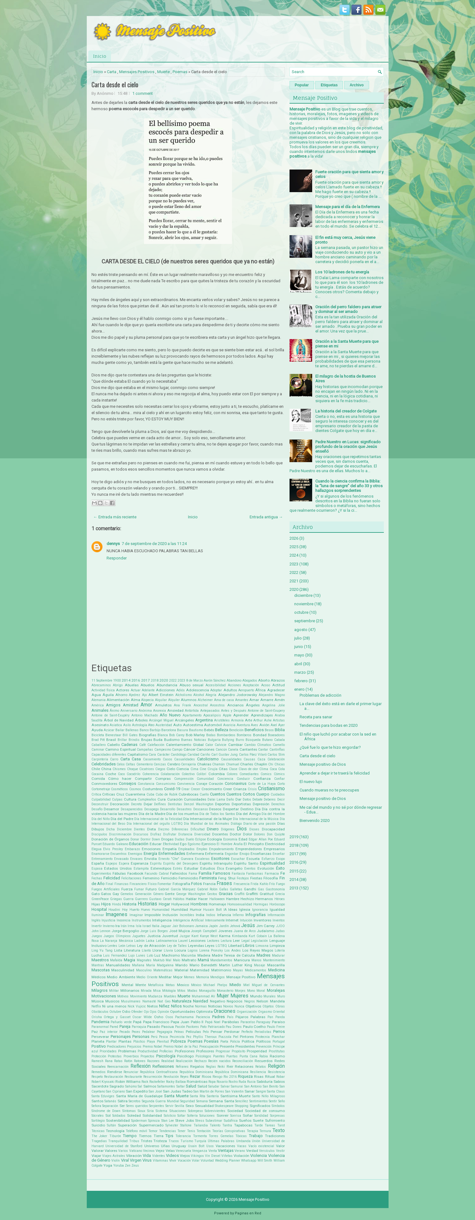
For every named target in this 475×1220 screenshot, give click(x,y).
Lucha (96, 955)
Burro (240, 740)
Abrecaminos (101, 685)
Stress (199, 1121)
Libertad (235, 945)
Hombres (199, 904)
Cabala (279, 740)
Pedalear (148, 1032)
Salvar (225, 1086)
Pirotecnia (262, 1037)
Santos (97, 1101)
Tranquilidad (118, 1141)
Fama (193, 874)
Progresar (223, 1051)
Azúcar (109, 730)
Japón (213, 926)
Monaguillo (207, 991)
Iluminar (97, 915)
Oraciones (224, 1011)
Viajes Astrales (113, 1156)
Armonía (237, 720)
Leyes (209, 945)
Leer (236, 940)
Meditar (165, 977)
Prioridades (108, 1051)
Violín (115, 1160)
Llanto (146, 950)
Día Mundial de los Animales (206, 824)
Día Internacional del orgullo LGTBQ (155, 824)
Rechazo (200, 1061)
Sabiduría (265, 1081)
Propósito (238, 1051)
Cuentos (217, 794)
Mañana (138, 965)
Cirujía (212, 769)
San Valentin (234, 1091)
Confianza (262, 778)
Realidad (167, 1061)
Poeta (224, 1041)
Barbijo (155, 730)
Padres (218, 1016)
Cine (203, 769)
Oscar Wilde (142, 1017)
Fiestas (256, 878)
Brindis (134, 740)
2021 (294, 581)
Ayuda (97, 730)
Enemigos (135, 854)
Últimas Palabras (221, 1141)
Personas (140, 1036)
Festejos (243, 878)
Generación (143, 894)
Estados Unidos (118, 868)
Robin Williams (128, 1081)
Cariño (205, 755)
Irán (124, 926)
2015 (294, 871)
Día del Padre (122, 819)
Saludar (213, 1086)
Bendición (236, 730)
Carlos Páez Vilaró (253, 755)
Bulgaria (214, 740)
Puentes (219, 1056)
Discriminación (120, 834)
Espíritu (156, 863)
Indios (210, 915)
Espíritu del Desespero (180, 863)
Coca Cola (277, 769)
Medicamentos (255, 970)
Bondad (260, 735)
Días (281, 823)
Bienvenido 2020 (314, 820)
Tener (181, 1131)
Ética (220, 868)
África (260, 690)
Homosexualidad (239, 904)
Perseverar (100, 1036)
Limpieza (277, 945)
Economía (230, 839)
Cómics (279, 774)
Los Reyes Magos (257, 950)
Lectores (213, 941)
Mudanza (155, 996)
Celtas (130, 764)
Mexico (183, 985)
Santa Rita (197, 1096)
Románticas (197, 1081)
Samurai (237, 1086)
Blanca (162, 735)
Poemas (180, 71)
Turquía (200, 1141)
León (122, 946)
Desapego (151, 809)
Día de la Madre (152, 814)
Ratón (128, 1061)
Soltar (181, 1116)
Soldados (118, 1116)
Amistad (130, 705)
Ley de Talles (177, 946)
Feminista (208, 878)
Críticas (108, 794)
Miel (246, 985)
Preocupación (209, 1047)
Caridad (193, 755)
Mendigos (217, 977)
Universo (151, 1146)
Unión (256, 1141)
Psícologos (203, 1056)
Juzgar (185, 936)
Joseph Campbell (204, 931)
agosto (300, 629)
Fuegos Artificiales (105, 889)
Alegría (211, 695)
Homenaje (217, 904)
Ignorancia (260, 910)
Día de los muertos (182, 814)
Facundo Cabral (157, 874)
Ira (117, 926)
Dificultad (198, 829)
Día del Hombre (273, 814)
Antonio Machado (144, 715)
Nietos (152, 1006)
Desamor (111, 809)
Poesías (211, 1041)
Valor (280, 1146)
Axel (274, 725)
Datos (247, 799)
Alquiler (174, 700)
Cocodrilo (133, 774)
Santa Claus (276, 1091)
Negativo (217, 1001)
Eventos (250, 868)
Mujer (223, 996)
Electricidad (275, 844)
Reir (230, 1066)
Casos (167, 759)
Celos (121, 764)
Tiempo (130, 1135)
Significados (260, 1106)
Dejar (148, 804)
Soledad (134, 1115)
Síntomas (129, 1111)
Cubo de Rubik (167, 794)
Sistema (161, 1111)
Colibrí (201, 774)
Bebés (209, 730)
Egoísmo (194, 844)
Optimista (204, 1011)
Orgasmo (265, 1012)
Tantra (227, 1125)
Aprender (241, 715)
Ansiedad (175, 710)
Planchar (278, 1037)
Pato (203, 1027)
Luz (157, 955)
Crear (185, 789)
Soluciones (207, 1116)
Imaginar (136, 915)
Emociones (151, 849)
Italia (155, 926)
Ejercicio (209, 844)
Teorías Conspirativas (228, 1131)
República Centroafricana (159, 1072)
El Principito (254, 844)
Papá (137, 1022)
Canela (233, 750)
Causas (249, 759)
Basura (182, 730)
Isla (138, 926)
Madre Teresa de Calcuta (233, 955)
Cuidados (278, 794)
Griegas (116, 899)
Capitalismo (137, 754)
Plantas (125, 1041)
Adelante (148, 690)
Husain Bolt (212, 910)
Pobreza (178, 1041)
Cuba (150, 794)
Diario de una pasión (259, 824)
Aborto (264, 680)
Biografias (147, 735)
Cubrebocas (188, 794)
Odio (126, 1011)
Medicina (276, 970)
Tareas (270, 1125)
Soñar (248, 1115)
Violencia (258, 1155)
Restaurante (133, 1077)
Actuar (136, 690)
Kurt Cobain (258, 936)
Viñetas (227, 1156)
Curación (175, 799)
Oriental (279, 1012)
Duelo (190, 839)
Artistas (279, 720)
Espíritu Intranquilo (216, 863)
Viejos (185, 1155)
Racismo (277, 1056)
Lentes (112, 946)
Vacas (241, 1146)
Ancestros (217, 705)
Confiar (279, 779)
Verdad (252, 1150)
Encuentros (118, 854)
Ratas (118, 1061)
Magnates (144, 960)
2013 (294, 888)
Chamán (218, 764)
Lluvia (168, 950)
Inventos (279, 920)
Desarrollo (167, 809)
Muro (281, 996)
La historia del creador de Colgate (346, 411)
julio (298, 638)
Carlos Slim (276, 755)
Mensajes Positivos (136, 71)
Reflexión (140, 1066)
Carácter (163, 755)
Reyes (184, 1077)
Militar (114, 991)
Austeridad (164, 725)
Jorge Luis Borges (154, 931)
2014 (126, 680)
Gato (95, 894)
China (106, 769)
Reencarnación (118, 1067)
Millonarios (129, 990)
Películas (193, 1031)
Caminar (97, 750)
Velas (170, 1150)
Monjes (240, 991)
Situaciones (177, 1111)
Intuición (246, 920)
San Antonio (253, 1086)
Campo (177, 750)
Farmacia (272, 874)
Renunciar (131, 1072)
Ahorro (121, 695)
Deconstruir (99, 804)
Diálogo (236, 824)
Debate (257, 799)
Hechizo (247, 899)
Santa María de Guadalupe (139, 1096)
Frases (224, 883)
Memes (189, 977)
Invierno (108, 926)
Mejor (178, 977)
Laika (150, 941)
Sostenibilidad (118, 1120)
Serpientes (156, 1106)
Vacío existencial (261, 1146)
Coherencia (150, 774)
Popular (302, 85)
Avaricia (229, 725)
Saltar (180, 1086)
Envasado (121, 859)
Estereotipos (161, 868)
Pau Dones (234, 1027)
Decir (281, 799)
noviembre (303, 604)
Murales (269, 996)
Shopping (241, 1106)
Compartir (143, 778)
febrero (301, 680)
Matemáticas (163, 970)
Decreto (136, 804)
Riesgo (217, 1077)
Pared (114, 1027)
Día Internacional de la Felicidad (158, 819)
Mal (168, 960)
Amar (254, 700)
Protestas (115, 1056)
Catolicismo (208, 759)
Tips (169, 1135)
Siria (150, 1111)
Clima (263, 769)
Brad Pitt (98, 740)
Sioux (141, 1111)
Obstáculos (99, 1012)
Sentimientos (258, 1101)
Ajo (144, 695)
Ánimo (114, 711)
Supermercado (151, 1125)
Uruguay (179, 1146)
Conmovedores (104, 783)
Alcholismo (183, 695)
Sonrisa (235, 1116)
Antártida (192, 711)
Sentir (273, 1101)
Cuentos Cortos (240, 794)
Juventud (170, 936)
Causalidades (231, 759)
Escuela (253, 858)
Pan (270, 1017)
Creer (227, 789)
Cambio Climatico (257, 745)
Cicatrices (146, 769)
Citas (223, 769)
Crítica (96, 794)
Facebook (135, 873)
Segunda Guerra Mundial (160, 1101)
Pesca (163, 1037)
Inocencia (123, 920)
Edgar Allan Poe (261, 839)
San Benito (271, 1086)
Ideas (232, 909)
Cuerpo (262, 794)
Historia (129, 904)
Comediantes (249, 774)
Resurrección (152, 1077)
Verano (240, 1151)
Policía (235, 1041)
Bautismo (196, 730)
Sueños (245, 1120)
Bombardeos (226, 735)
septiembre (304, 620)
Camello (279, 745)
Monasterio (225, 991)
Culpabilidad (101, 799)
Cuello (204, 794)
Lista (118, 950)
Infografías (256, 914)
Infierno (238, 915)
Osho (158, 1017)
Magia (129, 960)
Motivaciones (103, 996)
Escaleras (202, 859)
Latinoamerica (166, 941)
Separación (110, 1106)
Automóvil (213, 725)
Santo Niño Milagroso (268, 1096)
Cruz (120, 794)
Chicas (279, 764)
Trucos (173, 1141)
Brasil (111, 739)
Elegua (96, 849)
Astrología (139, 725)
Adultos (230, 690)
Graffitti (252, 894)
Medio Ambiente (121, 977)
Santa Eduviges (103, 1096)
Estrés (177, 868)
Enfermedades (171, 853)
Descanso (200, 809)
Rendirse (114, 1072)
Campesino (162, 750)
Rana (109, 1061)
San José (155, 1091)
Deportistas (241, 804)
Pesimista (177, 1037)
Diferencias (180, 829)
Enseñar (279, 854)
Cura (161, 799)
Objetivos (253, 1006)
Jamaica (201, 926)
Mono (251, 991)
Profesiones (185, 1051)
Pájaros (241, 1017)
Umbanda (243, 1141)
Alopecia (147, 700)
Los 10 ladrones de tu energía (342, 272)
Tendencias (167, 1131)
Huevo (145, 910)
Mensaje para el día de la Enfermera (347, 206)
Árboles (141, 720)
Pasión (180, 1027)
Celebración (276, 759)
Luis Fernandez (115, 955)
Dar (238, 799)
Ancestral (201, 705)
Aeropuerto (246, 690)
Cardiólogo (178, 755)
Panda (280, 1017)
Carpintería (99, 759)
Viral (125, 1160)
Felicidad (111, 878)
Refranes (182, 1067)
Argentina (204, 720)
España (97, 863)
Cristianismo (271, 788)
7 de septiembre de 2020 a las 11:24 (154, 543)
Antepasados (210, 711)
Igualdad (277, 909)
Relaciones (244, 1066)
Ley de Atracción (151, 945)
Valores (111, 1150)
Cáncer (190, 749)
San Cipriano (115, 1091)
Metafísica (155, 985)
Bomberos (244, 735)
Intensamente (215, 920)
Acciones (234, 685)
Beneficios (254, 729)
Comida (98, 778)
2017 (145, 680)
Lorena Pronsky (211, 950)
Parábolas (230, 1022)
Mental (127, 985)
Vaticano (135, 1151)
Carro (114, 759)
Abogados (249, 680)
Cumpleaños (147, 799)
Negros (249, 1001)
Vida (147, 1155)
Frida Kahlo (259, 884)
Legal (245, 941)
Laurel (183, 941)
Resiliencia (258, 1072)
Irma (131, 926)
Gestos (212, 894)
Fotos (196, 883)
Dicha (110, 829)
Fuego (280, 884)
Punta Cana (249, 1056)
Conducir (243, 779)
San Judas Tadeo (177, 1091)
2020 (163, 680)
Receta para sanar (316, 717)
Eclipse (200, 839)
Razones (153, 1061)
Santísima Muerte (235, 1096)
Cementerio (144, 764)
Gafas (223, 889)
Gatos (106, 894)
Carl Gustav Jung (224, 755)
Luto (150, 955)
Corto (281, 784)
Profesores (205, 1051)
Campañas (145, 750)
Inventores (262, 920)
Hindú (116, 904)
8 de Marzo (194, 680)
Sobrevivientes (215, 1111)
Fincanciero (138, 884)
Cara (152, 755)
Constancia (146, 784)
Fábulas (119, 873)
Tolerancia (183, 1136)
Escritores (220, 858)
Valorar (97, 1150)
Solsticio (170, 1116)
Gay (116, 894)
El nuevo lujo (311, 781)
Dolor (247, 834)
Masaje (259, 965)
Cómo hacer (119, 778)
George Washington (191, 894)
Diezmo (163, 829)
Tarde (258, 1125)
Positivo (98, 1046)
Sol (108, 1115)
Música (97, 1001)
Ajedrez (134, 695)
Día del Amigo (248, 814)
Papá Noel (213, 1022)
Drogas (167, 839)
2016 (135, 680)
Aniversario (128, 711)
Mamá (203, 960)
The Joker (99, 1136)
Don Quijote (276, 834)
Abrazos (278, 680)
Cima (194, 769)
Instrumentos (141, 920)
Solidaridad (152, 1115)
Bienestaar (113, 735)
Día (258, 809)
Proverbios (131, 1056)
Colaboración (170, 774)
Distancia (185, 834)
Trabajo (256, 1135)
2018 (154, 680)
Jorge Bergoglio (125, 931)
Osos (169, 1017)
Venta (212, 1151)
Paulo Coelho (254, 1026)
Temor (152, 1131)
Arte (248, 720)
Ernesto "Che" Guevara (175, 859)
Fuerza (127, 889)
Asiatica (116, 725)
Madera (203, 955)
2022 (173, 680)
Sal (140, 1086)
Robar (280, 1077)
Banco (144, 730)
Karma (224, 936)
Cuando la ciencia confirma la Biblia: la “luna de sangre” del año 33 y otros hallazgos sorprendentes (349, 486)
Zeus (135, 1165)
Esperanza (139, 863)
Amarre (266, 700)
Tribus (134, 1141)
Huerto (134, 910)
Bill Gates (130, 735)
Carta (111, 71)
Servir (169, 1106)
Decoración (119, 804)
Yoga (107, 1165)
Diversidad (202, 834)
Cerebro (173, 764)
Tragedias (99, 1141)
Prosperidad (257, 1051)
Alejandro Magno (271, 695)
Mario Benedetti (203, 965)
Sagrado (116, 1086)
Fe (282, 873)
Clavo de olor (248, 769)
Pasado (153, 1026)
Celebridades (103, 764)
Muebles (170, 996)
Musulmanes (131, 1001)
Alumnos (188, 700)
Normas (201, 1006)
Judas (280, 931)
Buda (158, 739)
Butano (267, 740)
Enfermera (195, 853)
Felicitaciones (131, 878)
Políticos (263, 1041)
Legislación (259, 941)
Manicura (242, 960)
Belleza (221, 729)
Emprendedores (248, 849)
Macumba (188, 955)
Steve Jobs (184, 1120)
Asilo (127, 725)
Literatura (132, 950)
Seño (281, 1101)
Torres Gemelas (221, 1136)
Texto (279, 1130)
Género (158, 894)
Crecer (195, 789)
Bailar (119, 730)
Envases (136, 859)
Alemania (98, 700)
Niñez (164, 1006)
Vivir (172, 1160)
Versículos (267, 1151)
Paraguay (263, 1022)
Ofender (137, 1012)
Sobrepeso (195, 1111)
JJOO (280, 926)
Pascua (167, 1026)
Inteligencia (162, 920)
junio (298, 646)
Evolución (265, 868)
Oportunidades (182, 1011)
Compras (163, 778)
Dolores (259, 834)
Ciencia (182, 769)
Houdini (114, 910)
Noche (188, 1006)
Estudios (207, 868)
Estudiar (191, 868)
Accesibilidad (216, 685)
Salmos (149, 1086)
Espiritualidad (272, 863)
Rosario (222, 1082)
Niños (176, 1006)
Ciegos (160, 769)
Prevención (264, 1047)
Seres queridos (137, 1106)
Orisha (96, 1017)
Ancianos (235, 705)
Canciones (205, 749)
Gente (169, 894)
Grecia (280, 894)
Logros (193, 950)
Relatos (260, 1067)
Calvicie (220, 745)
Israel (146, 926)
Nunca (239, 1006)
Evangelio (234, 868)
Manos (256, 960)
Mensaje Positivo (241, 977)
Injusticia (108, 920)
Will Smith (264, 1160)
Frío (272, 884)
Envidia (150, 858)
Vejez (160, 1150)
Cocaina (97, 774)
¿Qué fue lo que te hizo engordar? (330, 747)
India (200, 915)
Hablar (191, 899)
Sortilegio (98, 1121)
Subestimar (214, 1121)
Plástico (139, 1041)
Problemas (127, 1051)
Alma (135, 700)
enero (299, 689)
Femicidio (169, 878)
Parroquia (139, 1027)
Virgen (135, 1160)
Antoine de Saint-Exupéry (110, 715)
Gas (261, 889)
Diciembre (124, 829)
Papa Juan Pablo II (187, 1022)
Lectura (226, 941)
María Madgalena (160, 965)
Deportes (222, 804)
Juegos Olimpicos (117, 936)
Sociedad (235, 1111)
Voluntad (207, 1160)
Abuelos (147, 685)
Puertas (232, 1056)
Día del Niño (100, 819)
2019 (294, 836)
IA (225, 910)
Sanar (250, 1091)
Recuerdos (264, 1061)
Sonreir (223, 1115)
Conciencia (225, 779)
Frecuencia (242, 884)
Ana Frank (182, 705)
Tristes (146, 1141)
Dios (242, 829)
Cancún (221, 750)
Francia (209, 884)
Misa (157, 991)
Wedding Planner (227, 1160)
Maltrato (189, 960)
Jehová (235, 926)
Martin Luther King (235, 965)
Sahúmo (131, 1086)
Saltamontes (166, 1086)
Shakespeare (224, 1106)
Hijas (95, 904)
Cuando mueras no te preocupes (329, 790)
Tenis (191, 1131)
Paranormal (100, 1027)
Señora (96, 1106)
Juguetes (139, 936)
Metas (170, 985)
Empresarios (274, 849)
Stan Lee (167, 1121)
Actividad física (103, 690)
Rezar (195, 1076)
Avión (264, 725)
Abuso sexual (192, 685)
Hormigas (260, 904)
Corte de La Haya (261, 784)
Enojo (244, 853)
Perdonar (232, 1031)
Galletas (236, 889)
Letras (131, 946)
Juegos (96, 936)
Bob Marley (195, 735)
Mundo (256, 996)
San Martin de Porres (208, 1091)
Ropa (212, 1082)
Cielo (171, 769)
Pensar (216, 1031)
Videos (172, 1155)
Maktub (158, 960)
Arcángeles (184, 720)
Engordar (231, 854)
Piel (235, 1037)
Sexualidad (204, 1106)
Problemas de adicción (320, 695)
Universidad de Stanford (123, 1146)
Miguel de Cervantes (268, 985)
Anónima (145, 711)
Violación (241, 1155)
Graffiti (239, 894)
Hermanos (264, 899)
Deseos (215, 809)
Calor (209, 745)
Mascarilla (276, 965)
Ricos (206, 1076)
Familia (205, 873)
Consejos (127, 783)
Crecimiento (212, 789)
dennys (113, 543)
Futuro (151, 889)
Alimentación (118, 700)
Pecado (124, 1032)
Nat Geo (163, 1001)
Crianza (239, 789)
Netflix (96, 1006)
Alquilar (161, 700)
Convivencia (186, 784)
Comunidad (205, 779)
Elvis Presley (113, 849)
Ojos (153, 1012)
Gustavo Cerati (160, 899)
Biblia (280, 729)
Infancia (224, 915)
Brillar (122, 740)
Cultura (130, 799)
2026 (294, 538)
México (196, 985)
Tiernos (145, 1136)
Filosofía (270, 878)
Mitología (169, 991)
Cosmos (135, 789)
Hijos (106, 904)
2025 (294, 546)
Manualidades (118, 965)
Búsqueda (253, 740)
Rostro (233, 1082)
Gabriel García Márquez (177, 889)
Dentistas (175, 804)
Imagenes (116, 914)
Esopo (280, 859)
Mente (140, 985)
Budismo (172, 739)
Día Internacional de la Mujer (207, 819)
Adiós (180, 690)
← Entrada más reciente (114, 517)
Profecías (166, 1051)
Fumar (139, 889)
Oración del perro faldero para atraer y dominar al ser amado (348, 309)
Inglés (96, 920)
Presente (227, 1046)
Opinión (163, 1012)
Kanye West (209, 936)
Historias (147, 904)
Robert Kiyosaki (102, 1082)
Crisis (252, 789)
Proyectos (147, 1056)
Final (109, 884)
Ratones (140, 1061)
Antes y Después (233, 711)
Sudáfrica (231, 1121)
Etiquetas (329, 85)
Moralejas (276, 990)
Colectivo (188, 774)
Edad (243, 839)
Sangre (261, 1091)
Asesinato (100, 725)
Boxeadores (276, 735)
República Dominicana (231, 1072)
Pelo (206, 1032)
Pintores (247, 1036)
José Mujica (179, 931)
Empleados (186, 849)
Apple (227, 715)
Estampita (141, 868)
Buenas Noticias (193, 740)
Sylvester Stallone (178, 1125)
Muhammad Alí (203, 996)
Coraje (201, 783)
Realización (184, 1061)
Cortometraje (100, 789)
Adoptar (216, 690)
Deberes (270, 799)
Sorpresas (277, 1116)
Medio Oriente (146, 977)
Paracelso (247, 1022)
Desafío (96, 809)
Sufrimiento (275, 1120)
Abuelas (132, 685)
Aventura (243, 725)
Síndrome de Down (105, 1111)
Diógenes (228, 829)
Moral (261, 991)
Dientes (139, 829)
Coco (121, 774)
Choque (132, 769)
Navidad (200, 1001)
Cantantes (248, 749)
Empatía (170, 849)
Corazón (216, 783)
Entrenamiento (102, 859)
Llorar (157, 950)
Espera (124, 863)
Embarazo (132, 849)
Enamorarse (100, 854)
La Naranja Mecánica (116, 941)
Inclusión (170, 915)
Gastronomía (275, 889)
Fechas (96, 878)
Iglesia (244, 909)
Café (142, 745)
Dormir (146, 839)
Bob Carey (177, 735)
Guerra (128, 899)
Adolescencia (197, 690)
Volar (196, 1160)
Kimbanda (239, 936)
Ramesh (97, 1061)
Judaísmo (265, 931)
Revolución (171, 1077)
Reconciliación (242, 1061)
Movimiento (138, 996)
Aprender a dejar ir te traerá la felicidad (335, 773)
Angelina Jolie (273, 705)
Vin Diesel (212, 1156)
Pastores (192, 1027)
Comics (266, 774)
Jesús (248, 925)
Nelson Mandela (270, 1001)
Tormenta (200, 1136)
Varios (123, 1151)
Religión (276, 1066)
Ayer (281, 725)
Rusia (251, 1082)
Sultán (111, 1125)
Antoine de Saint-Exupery (266, 711)
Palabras (258, 1017)
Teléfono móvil (136, 1131)
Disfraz (155, 834)
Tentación (203, 1131)
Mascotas (100, 970)
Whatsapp (248, 1160)
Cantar (263, 750)
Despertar (231, 809)
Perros (279, 1031)
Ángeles (253, 705)
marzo (300, 672)
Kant (194, 936)
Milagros (99, 990)
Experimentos (101, 874)
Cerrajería (188, 764)
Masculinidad (122, 970)
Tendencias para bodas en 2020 (328, 725)
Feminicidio (188, 878)
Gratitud (266, 894)
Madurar (278, 955)
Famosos (221, 873)
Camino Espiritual (120, 749)
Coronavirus (235, 783)
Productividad (148, 1051)
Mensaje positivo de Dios (323, 764)
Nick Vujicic (137, 1006)
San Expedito (137, 1091)
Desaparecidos (132, 809)
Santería (213, 1096)
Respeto (97, 1077)
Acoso (265, 685)
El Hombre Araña (229, 844)
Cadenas (129, 744)
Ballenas (132, 730)
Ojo (146, 1012)
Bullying (228, 740)
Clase (233, 769)
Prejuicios (134, 1047)
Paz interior (109, 1032)
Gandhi (250, 889)
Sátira (123, 1101)
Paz (94, 1031)
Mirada (146, 991)
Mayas (238, 970)
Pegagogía (164, 1032)
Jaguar (165, 926)
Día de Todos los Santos (217, 814)
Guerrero (141, 899)
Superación (127, 1125)
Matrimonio (221, 970)
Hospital (99, 909)
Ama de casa (224, 700)
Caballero (98, 745)
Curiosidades (195, 799)
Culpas (117, 799)
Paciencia (203, 1017)
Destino (246, 809)
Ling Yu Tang (102, 950)
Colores (232, 774)
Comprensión (184, 779)
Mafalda (116, 960)
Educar (156, 844)
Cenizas (160, 764)
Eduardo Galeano (115, 844)
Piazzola (224, 1037)
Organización (247, 1012)
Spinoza (154, 1121)
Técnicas (98, 1131)
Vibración (134, 1155)
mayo (299, 655)
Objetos (268, 1006)
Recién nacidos (219, 1061)
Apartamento (192, 715)
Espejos (111, 863)
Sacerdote (99, 1086)
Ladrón (139, 941)
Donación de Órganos (110, 839)
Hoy (125, 910)
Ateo (151, 725)
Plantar (111, 1041)
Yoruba (118, 1165)
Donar (134, 839)
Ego (183, 844)
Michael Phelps (215, 985)
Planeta (97, 1041)
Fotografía (181, 884)
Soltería (192, 1116)
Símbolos (278, 1106)
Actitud (278, 685)
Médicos (98, 977)
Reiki (221, 1067)
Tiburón (115, 1136)
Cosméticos (119, 789)
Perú (154, 1037)
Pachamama (184, 1017)
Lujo (131, 955)
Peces (136, 1032)
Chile (95, 769)
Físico (152, 884)
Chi (270, 764)
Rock (144, 1082)
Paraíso (278, 1022)
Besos (269, 730)
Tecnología (115, 1131)
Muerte (163, 71)
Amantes (241, 700)
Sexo (189, 1106)
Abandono (234, 680)
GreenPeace (100, 899)
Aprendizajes (262, 715)
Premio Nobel (152, 1047)
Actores (122, 690)
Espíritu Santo (246, 863)
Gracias (226, 893)
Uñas (165, 1146)
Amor (146, 705)
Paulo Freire (276, 1027)
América (97, 705)
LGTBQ (221, 946)
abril (298, 663)
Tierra (158, 1136)
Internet (232, 920)
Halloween (217, 899)
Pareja (124, 1026)
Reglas (211, 1067)
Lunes (140, 955)
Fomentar (164, 884)
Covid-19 (172, 788)
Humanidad (160, 910)
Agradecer (276, 690)
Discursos (140, 834)
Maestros (100, 960)
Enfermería (214, 853)
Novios (228, 1006)
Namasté (149, 1001)
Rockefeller (157, 1082)
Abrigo (118, 685)
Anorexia (159, 711)
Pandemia (100, 1021)
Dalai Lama (216, 799)
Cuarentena (135, 794)
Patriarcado (216, 1027)
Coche (110, 774)
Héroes (279, 899)
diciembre (303, 595)
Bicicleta (97, 735)
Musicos (112, 1001)
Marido (181, 965)
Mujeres (239, 996)
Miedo (235, 984)
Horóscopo (277, 904)
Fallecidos (178, 873)
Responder (117, 558)
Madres (263, 955)
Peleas (179, 1032)
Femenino (151, 878)
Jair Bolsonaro (183, 926)
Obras (280, 1006)
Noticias (215, 1006)
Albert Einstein (161, 695)
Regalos (197, 1066)
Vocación (184, 1160)
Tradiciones (275, 1136)
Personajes (121, 1036)
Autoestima (193, 725)
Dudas (180, 839)
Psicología (165, 1056)
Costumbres (152, 789)
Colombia (216, 774)
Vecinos (149, 1151)
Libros (248, 945)
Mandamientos (221, 960)
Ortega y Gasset (117, 1017)
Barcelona (168, 730)
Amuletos (163, 705)
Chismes (119, 769)
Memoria (202, 977)
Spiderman (139, 1121)
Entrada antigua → (266, 517)
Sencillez (241, 1101)
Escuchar (238, 859)
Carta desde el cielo (114, 84)
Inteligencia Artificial (188, 920)
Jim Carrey (265, 926)
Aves (254, 725)
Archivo (357, 85)
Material (181, 970)
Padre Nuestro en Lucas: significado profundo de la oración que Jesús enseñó (348, 447)
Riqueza (245, 1076)
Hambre (232, 899)
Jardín (224, 926)
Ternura (265, 1131)
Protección (98, 1056)
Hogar (164, 904)
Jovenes (225, 931)
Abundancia (167, 685)
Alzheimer (205, 700)
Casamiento (152, 759)
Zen (127, 1165)
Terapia (252, 1131)
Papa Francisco (156, 1022)
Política (248, 1041)
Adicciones (165, 690)
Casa (136, 759)
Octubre (115, 1012)
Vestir (280, 1151)
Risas (258, 1076)
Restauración (113, 1077)
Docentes (220, 834)
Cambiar (235, 744)
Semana (202, 1101)
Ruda (242, 1082)
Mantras (97, 965)
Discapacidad (273, 829)
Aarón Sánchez (215, 680)
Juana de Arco (245, 931)
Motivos (123, 996)
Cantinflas (277, 750)
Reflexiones (163, 1066)
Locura (180, 950)
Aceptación (251, 685)
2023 (181, 680)
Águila (108, 695)
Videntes (158, 1156)
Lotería (280, 950)
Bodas (211, 735)
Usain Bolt (196, 1146)
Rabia (263, 1056)
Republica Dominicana (196, 1072)
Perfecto (247, 1032)
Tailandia (201, 1125)
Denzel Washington (198, 804)
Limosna (262, 946)
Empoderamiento (221, 849)
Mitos (181, 991)
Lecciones (197, 940)
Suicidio (98, 1125)
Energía (150, 853)
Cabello (113, 744)
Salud (191, 1086)
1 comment (142, 93)
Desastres (184, 809)
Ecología (214, 839)
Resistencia (276, 1072)
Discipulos (99, 834)
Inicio (99, 56)
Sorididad (261, 1116)
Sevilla (179, 1106)
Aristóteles (222, 720)
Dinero (213, 829)
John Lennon (101, 931)
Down (156, 839)
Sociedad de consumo (264, 1111)
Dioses (254, 829)
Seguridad (187, 1101)
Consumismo (165, 784)
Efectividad (171, 844)
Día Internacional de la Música (256, 819)
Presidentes (245, 1046)
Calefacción (155, 745)
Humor (196, 909)
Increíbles (187, 915)
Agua (96, 695)
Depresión (261, 804)
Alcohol (198, 695)
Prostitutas (277, 1051)
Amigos (113, 705)
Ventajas (226, 1150)
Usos (210, 1146)
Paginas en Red (248, 1213)
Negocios (234, 1001)
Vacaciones (225, 1146)
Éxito (280, 868)
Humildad (179, 909)
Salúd (202, 1086)
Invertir (96, 926)
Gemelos (126, 894)
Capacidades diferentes (108, 755)
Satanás (110, 1101)
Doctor (235, 834)
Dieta (151, 829)
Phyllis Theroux (205, 1037)
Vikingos (197, 1156)
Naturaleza (181, 1001)
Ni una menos (114, 1006)
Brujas (146, 739)
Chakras (204, 764)
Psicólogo (185, 1056)
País (230, 1017)
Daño (230, 799)
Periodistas (263, 1032)
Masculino (144, 970)
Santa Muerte (176, 1095)
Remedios (98, 1072)
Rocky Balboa (176, 1082)
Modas (192, 991)
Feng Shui (226, 878)
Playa (151, 1041)
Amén (279, 700)
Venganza (199, 1151)
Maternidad (199, 970)
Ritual (270, 1076)
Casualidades (184, 759)
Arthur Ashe (262, 720)
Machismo (171, 955)
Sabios (279, 1081)
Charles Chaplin (253, 764)
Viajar (96, 1155)
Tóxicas (241, 1136)
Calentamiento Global (184, 744)
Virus (147, 1160)
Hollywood (180, 904)
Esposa (96, 868)
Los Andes (232, 950)
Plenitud (163, 1041)
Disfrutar (169, 834)
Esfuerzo (268, 859)
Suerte (258, 1120)
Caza (261, 759)
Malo (176, 960)
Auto (177, 725)
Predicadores (116, 1047)
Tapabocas (243, 1125)
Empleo (201, 849)
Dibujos (97, 829)
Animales (99, 710)
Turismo (186, 1141)
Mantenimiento (274, 960)
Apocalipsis (212, 715)
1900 (117, 680)
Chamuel (232, 764)
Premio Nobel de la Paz (180, 1047)
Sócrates (97, 1116)
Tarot (281, 1125)
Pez (188, 1037)
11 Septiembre (101, 680)
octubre (301, 612)
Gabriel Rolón (207, 889)
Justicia (154, 936)
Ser (122, 1106)
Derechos (278, 804)
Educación (138, 843)
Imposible (153, 915)
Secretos (135, 1101)
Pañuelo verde (121, 1022)
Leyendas (196, 945)
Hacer (203, 899)
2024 (294, 555)
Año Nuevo (170, 715)
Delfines (160, 804)
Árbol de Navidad (119, 720)
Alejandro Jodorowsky (237, 695)
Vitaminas (160, 1160)
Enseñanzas (261, 853)
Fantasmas (254, 874)
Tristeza (160, 1141)
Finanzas (121, 884)
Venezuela (183, 1151)
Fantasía (238, 874)
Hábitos (179, 899)
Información (276, 915)
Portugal (279, 1041)
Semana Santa (221, 1101)
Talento (215, 1125)
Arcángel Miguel (161, 720)
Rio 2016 (230, 1077)
